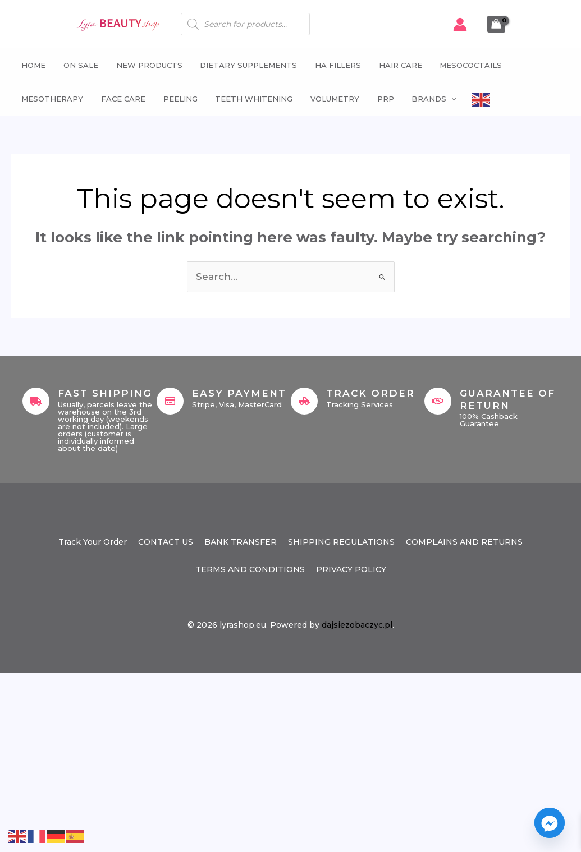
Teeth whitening (249, 98)
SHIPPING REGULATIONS (341, 542)
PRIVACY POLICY (351, 569)
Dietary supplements (243, 65)
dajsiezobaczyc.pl (357, 625)
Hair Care (393, 65)
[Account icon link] (460, 24)
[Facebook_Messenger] (549, 823)
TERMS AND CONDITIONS (250, 569)
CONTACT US (165, 542)
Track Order (370, 393)
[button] (444, 99)
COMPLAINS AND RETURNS (464, 542)
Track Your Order (92, 542)
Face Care (120, 98)
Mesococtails (463, 65)
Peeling (176, 98)
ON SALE (78, 65)
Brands (426, 99)
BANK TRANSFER (240, 542)
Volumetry (329, 98)
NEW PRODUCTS (145, 65)
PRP (378, 98)
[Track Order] (304, 401)
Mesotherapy (50, 98)
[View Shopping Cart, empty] (496, 24)
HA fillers (332, 65)
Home (32, 65)
